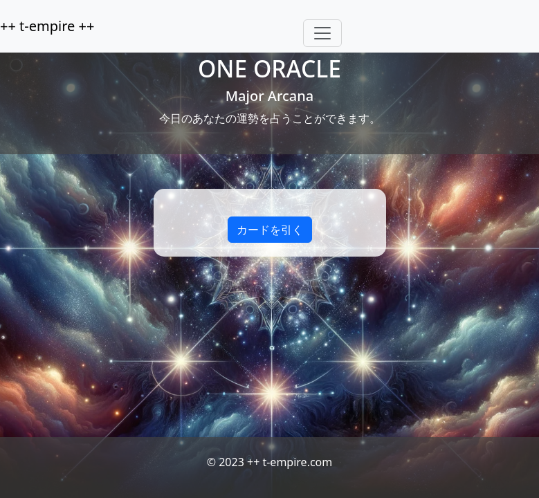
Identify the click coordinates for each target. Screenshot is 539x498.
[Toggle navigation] (322, 33)
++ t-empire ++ (47, 26)
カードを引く (270, 229)
